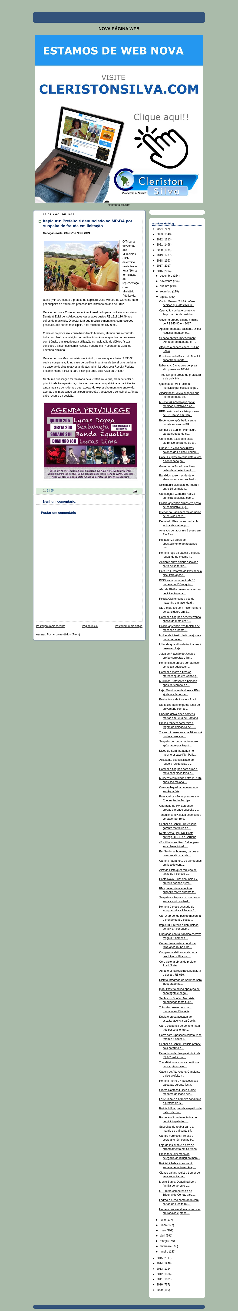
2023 (160, 234)
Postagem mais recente (50, 626)
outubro (165, 286)
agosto (164, 296)
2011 (160, 1279)
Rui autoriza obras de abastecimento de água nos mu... (178, 543)
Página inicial (90, 626)
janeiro (164, 1251)
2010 (160, 1284)
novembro (166, 281)
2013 (160, 1268)
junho (164, 1225)
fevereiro (166, 1246)
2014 (160, 1263)
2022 (160, 239)
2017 (160, 265)
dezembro (166, 275)
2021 (160, 244)
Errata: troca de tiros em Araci (177, 699)
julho (163, 1219)
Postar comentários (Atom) (63, 634)
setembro (166, 291)
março (164, 1241)
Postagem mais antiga (128, 626)
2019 (160, 255)
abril (163, 1235)
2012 (160, 1274)
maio (163, 1230)
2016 (160, 271)
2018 (160, 260)
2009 (160, 1290)
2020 (160, 250)
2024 (160, 228)
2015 (160, 1258)
